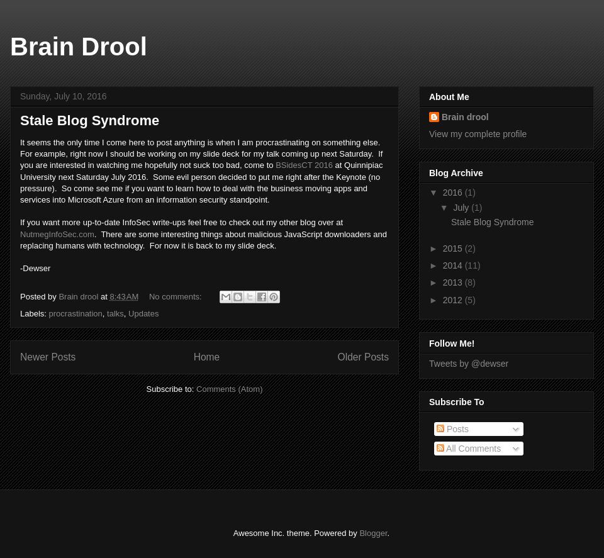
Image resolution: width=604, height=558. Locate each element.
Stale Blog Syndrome (89, 120)
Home (207, 357)
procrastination (76, 313)
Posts (453, 429)
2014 (454, 265)
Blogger (373, 533)
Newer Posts (48, 357)
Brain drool (465, 117)
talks (115, 313)
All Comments (469, 449)
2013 (454, 282)
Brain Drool (78, 46)
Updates (143, 313)
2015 (454, 248)
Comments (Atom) (229, 389)
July (462, 208)
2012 (454, 300)
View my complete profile (478, 134)
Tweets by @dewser (468, 364)
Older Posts (363, 357)
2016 (454, 192)
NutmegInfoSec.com (57, 234)
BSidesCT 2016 (304, 165)
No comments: (176, 296)
